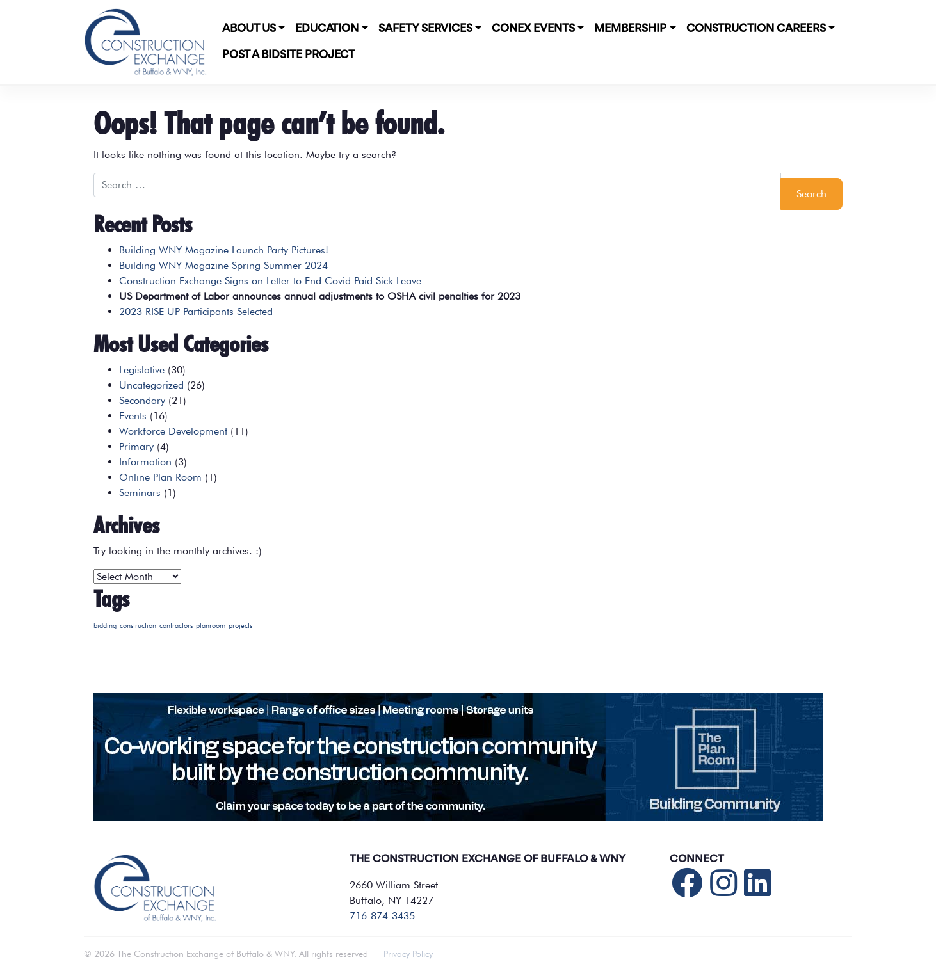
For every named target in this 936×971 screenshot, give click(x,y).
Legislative (142, 370)
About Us (249, 29)
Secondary (142, 400)
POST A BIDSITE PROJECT (288, 55)
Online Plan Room (160, 477)
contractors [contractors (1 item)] (176, 626)
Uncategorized (151, 385)
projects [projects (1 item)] (240, 626)
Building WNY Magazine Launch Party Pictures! (223, 250)
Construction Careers (756, 29)
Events (133, 416)
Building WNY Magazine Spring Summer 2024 (223, 265)
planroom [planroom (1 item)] (210, 626)
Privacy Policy (408, 954)
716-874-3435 (382, 916)
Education (327, 29)
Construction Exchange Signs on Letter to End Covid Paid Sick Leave (270, 281)
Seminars (140, 492)
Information (145, 462)
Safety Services (425, 29)
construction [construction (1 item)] (138, 626)
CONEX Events (533, 29)
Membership (630, 29)
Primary (136, 446)
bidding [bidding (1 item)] (105, 626)
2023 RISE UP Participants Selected (196, 311)
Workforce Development (173, 431)
